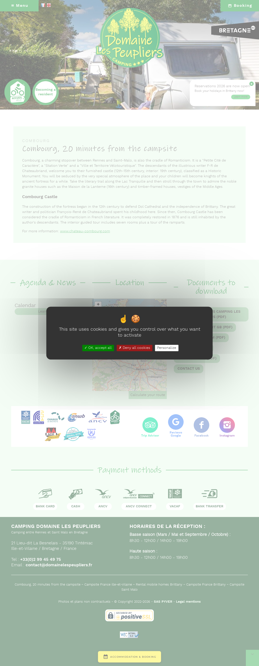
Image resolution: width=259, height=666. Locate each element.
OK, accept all (98, 348)
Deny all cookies (134, 348)
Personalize (166, 348)
